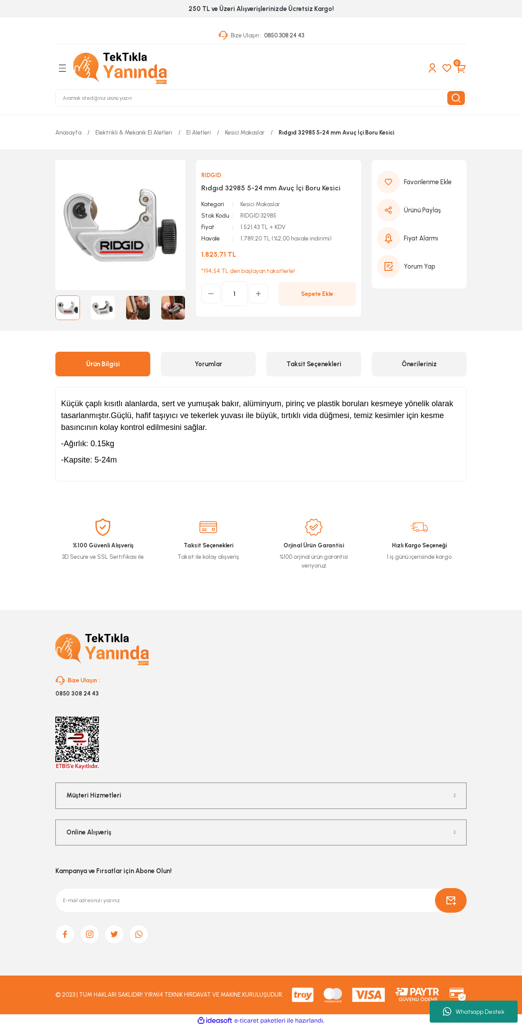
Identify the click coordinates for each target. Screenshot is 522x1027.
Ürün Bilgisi (103, 364)
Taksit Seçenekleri (313, 364)
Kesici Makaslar (260, 204)
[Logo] (120, 68)
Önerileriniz (419, 364)
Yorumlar (208, 364)
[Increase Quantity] (258, 293)
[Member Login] (432, 68)
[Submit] (451, 900)
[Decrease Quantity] (211, 293)
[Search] (261, 98)
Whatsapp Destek (473, 1011)
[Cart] (461, 68)
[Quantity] (234, 293)
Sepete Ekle (317, 293)
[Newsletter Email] (261, 900)
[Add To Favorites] (419, 182)
